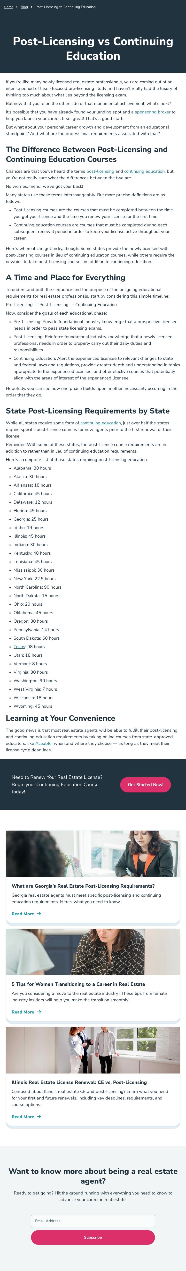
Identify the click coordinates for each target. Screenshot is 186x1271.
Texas (19, 647)
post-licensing (100, 171)
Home (8, 7)
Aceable (43, 743)
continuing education (144, 171)
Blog (24, 7)
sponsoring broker (152, 112)
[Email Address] (93, 1221)
